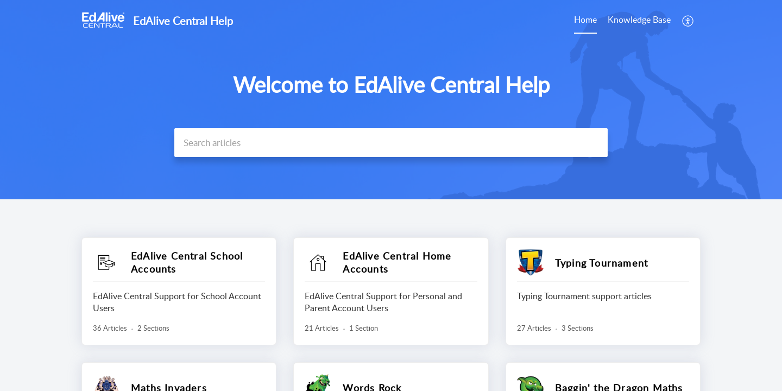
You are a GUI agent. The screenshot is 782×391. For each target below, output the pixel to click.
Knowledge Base (639, 20)
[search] (391, 142)
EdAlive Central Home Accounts (397, 262)
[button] (688, 20)
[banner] (391, 99)
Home (585, 20)
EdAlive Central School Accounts (187, 262)
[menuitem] (585, 21)
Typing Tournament (601, 262)
